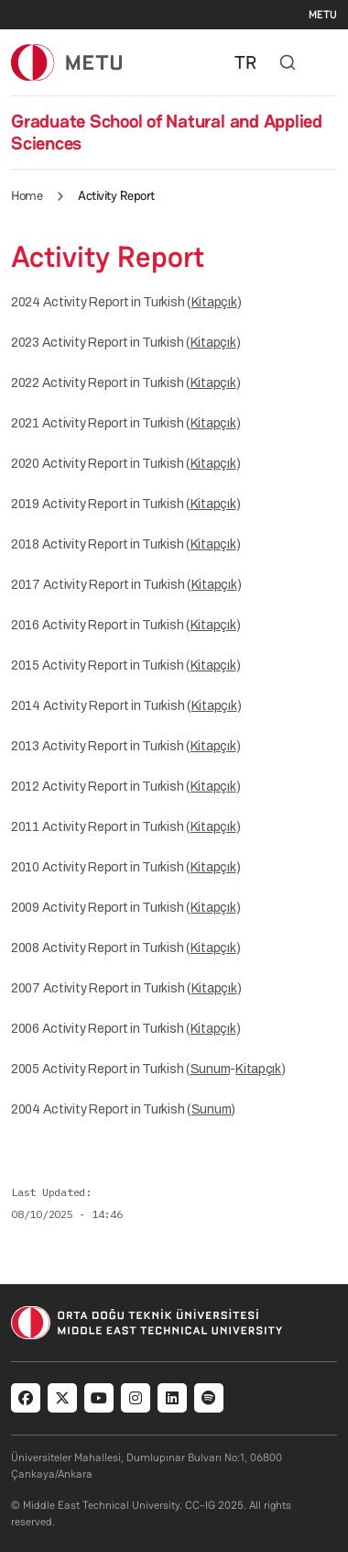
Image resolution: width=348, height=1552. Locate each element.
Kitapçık (214, 302)
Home (26, 195)
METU (323, 14)
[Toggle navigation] (328, 62)
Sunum (210, 1069)
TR (245, 62)
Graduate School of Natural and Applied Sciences (166, 132)
